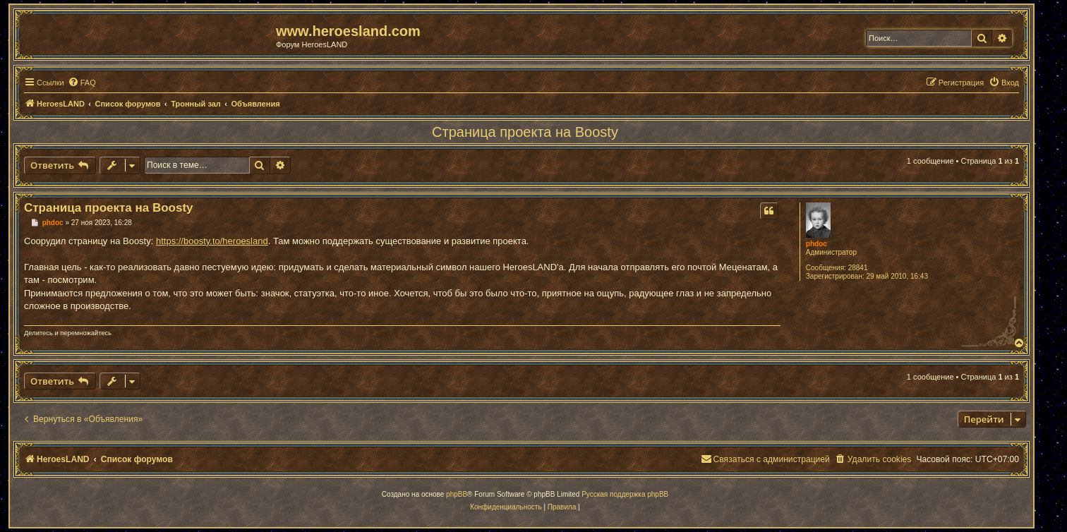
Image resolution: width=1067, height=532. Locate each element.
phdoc (816, 244)
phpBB (456, 494)
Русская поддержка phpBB (624, 494)
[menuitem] (82, 82)
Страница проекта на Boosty (525, 132)
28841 (858, 268)
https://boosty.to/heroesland (212, 241)
